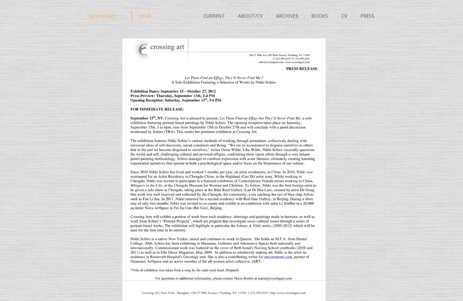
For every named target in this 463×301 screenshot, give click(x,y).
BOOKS (319, 16)
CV (346, 16)
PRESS (366, 16)
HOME (145, 16)
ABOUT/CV (250, 16)
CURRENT (214, 16)
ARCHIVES (287, 16)
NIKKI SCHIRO (103, 16)
